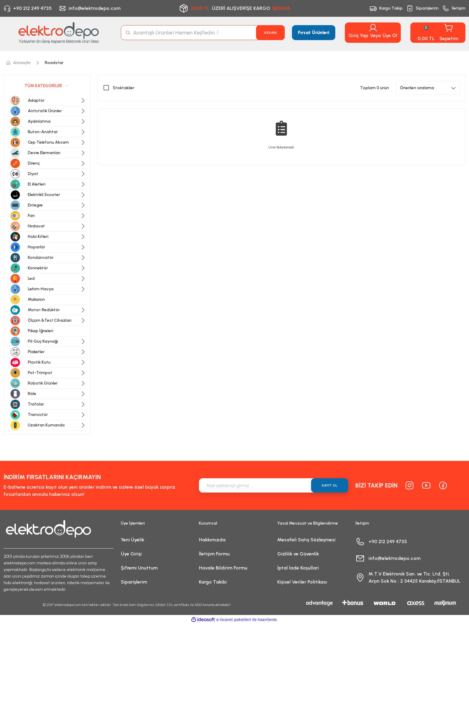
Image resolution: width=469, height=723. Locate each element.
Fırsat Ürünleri (313, 32)
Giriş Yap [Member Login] (358, 35)
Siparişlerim (134, 582)
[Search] (203, 32)
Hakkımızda (212, 540)
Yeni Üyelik (132, 540)
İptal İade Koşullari (298, 568)
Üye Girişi (131, 554)
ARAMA (270, 33)
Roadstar (54, 62)
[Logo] (59, 33)
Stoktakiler (123, 87)
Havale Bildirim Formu (223, 568)
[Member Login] (373, 28)
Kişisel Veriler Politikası (302, 582)
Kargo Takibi (213, 582)
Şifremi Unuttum (139, 568)
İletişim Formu (214, 554)
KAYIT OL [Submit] (329, 485)
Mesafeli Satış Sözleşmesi (306, 540)
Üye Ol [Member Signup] (390, 35)
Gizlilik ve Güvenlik (298, 554)
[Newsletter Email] (273, 485)
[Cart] (437, 32)
